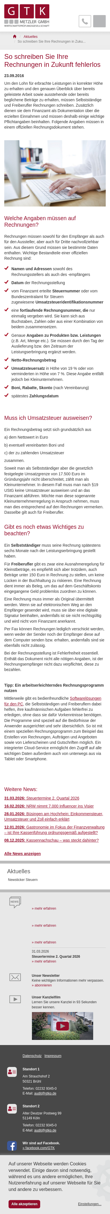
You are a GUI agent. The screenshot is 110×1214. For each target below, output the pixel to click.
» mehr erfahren (44, 908)
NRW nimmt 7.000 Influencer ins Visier (49, 806)
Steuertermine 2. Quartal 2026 (41, 798)
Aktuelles (18, 871)
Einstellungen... (89, 1204)
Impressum (52, 1056)
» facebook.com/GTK (39, 1148)
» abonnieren (42, 985)
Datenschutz (32, 1056)
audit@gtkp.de (45, 1093)
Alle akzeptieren (24, 1204)
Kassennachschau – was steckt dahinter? (51, 840)
